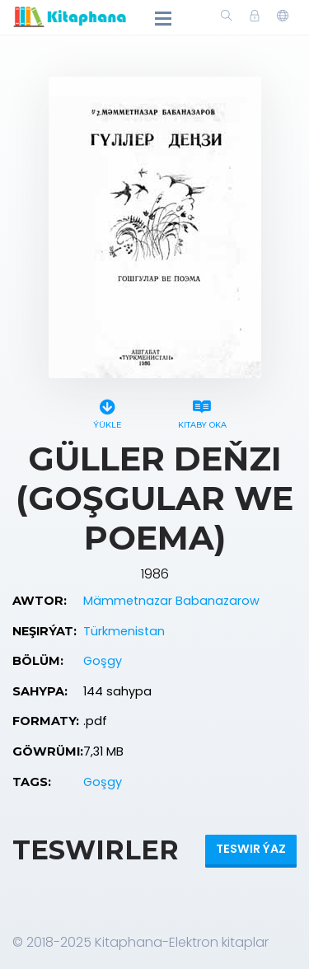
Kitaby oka (202, 411)
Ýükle (108, 411)
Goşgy (102, 661)
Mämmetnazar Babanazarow (171, 600)
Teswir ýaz (251, 848)
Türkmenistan (124, 631)
